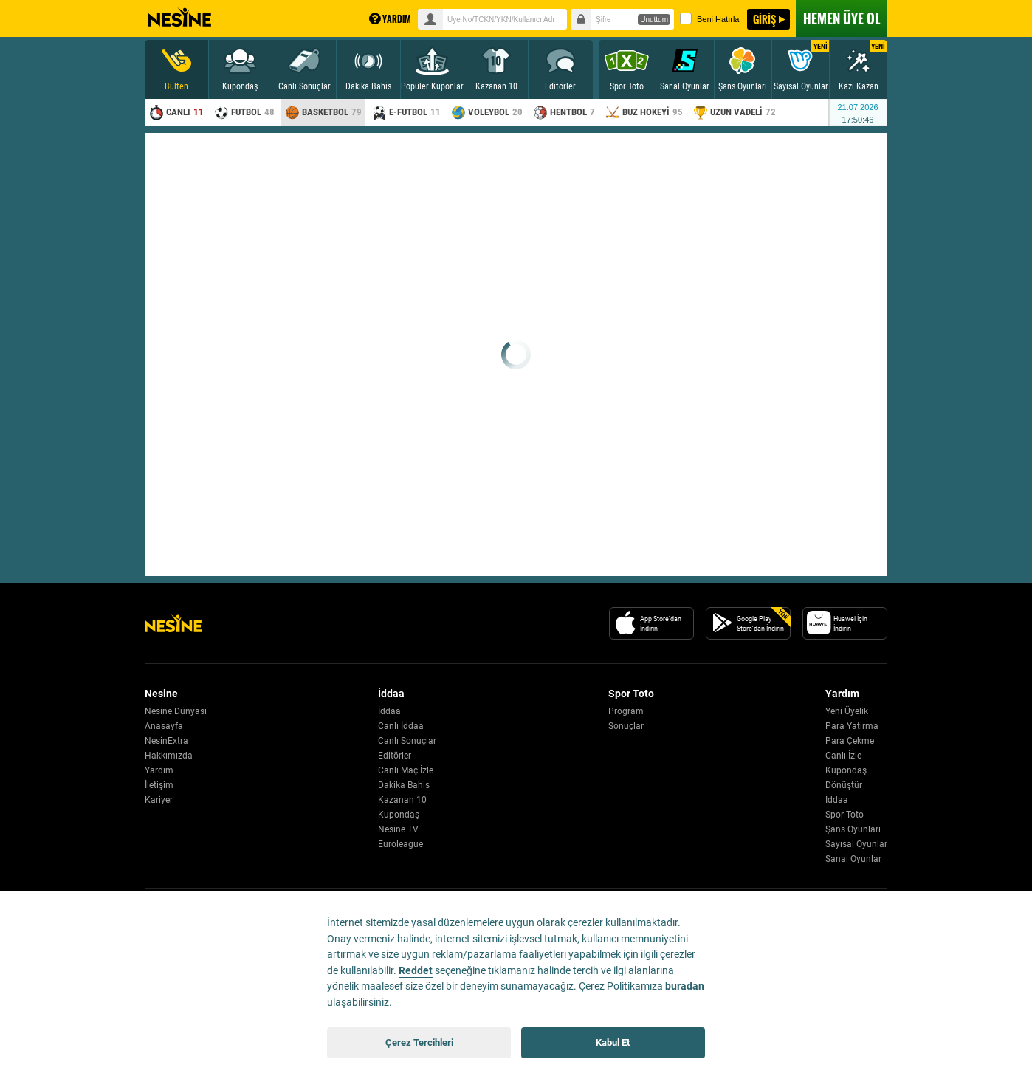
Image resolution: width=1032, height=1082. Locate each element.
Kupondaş (398, 814)
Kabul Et (613, 1042)
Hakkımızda (169, 755)
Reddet (416, 971)
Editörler (394, 755)
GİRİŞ (764, 19)
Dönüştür (843, 785)
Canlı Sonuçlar (407, 741)
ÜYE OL (841, 18)
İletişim (159, 785)
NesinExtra (166, 741)
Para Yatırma (851, 726)
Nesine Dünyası (176, 711)
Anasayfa (164, 726)
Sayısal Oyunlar (856, 844)
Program (626, 711)
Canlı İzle (843, 755)
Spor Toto (844, 814)
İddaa (389, 711)
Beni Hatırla (709, 18)
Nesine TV (398, 829)
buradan (684, 986)
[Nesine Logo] (173, 623)
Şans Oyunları (853, 829)
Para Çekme (849, 741)
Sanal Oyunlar (853, 859)
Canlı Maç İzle (405, 770)
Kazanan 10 (402, 800)
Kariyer (159, 800)
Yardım (159, 770)
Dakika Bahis (404, 785)
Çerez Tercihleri (419, 1042)
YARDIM (390, 19)
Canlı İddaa (401, 726)
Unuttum (654, 20)
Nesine (179, 17)
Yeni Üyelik (846, 711)
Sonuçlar (626, 726)
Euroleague (400, 844)
